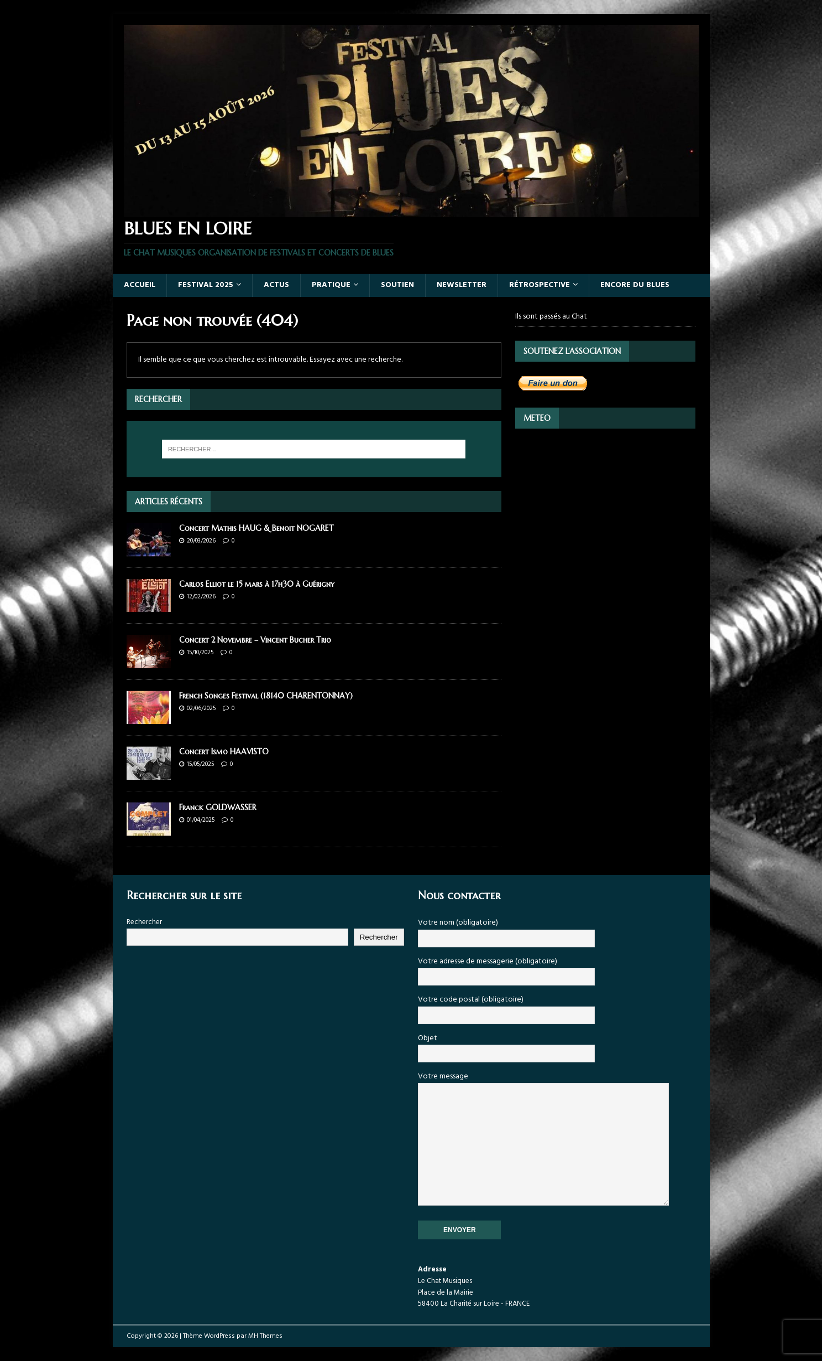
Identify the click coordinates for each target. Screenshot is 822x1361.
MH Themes (265, 1336)
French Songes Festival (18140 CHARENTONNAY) (266, 696)
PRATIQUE (331, 285)
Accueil (139, 285)
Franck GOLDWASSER (217, 807)
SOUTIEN (397, 285)
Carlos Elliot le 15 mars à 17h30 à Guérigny (256, 584)
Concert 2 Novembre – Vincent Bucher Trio (255, 640)
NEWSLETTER (461, 285)
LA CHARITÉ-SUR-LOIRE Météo (605, 481)
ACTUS (276, 285)
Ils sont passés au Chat (551, 317)
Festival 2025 (205, 285)
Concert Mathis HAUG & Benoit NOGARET (256, 528)
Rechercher (144, 922)
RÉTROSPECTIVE (539, 285)
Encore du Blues (634, 285)
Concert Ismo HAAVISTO (224, 752)
